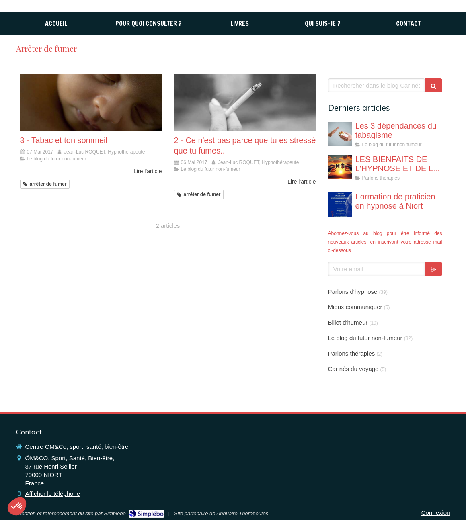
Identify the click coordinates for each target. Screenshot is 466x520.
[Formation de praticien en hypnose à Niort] (340, 204)
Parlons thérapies (351, 353)
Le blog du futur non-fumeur (365, 337)
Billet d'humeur (348, 322)
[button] (17, 506)
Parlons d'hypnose (353, 291)
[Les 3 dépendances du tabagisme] (340, 134)
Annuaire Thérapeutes (243, 513)
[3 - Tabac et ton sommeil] (91, 102)
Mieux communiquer (355, 306)
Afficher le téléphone (52, 493)
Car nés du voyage (353, 368)
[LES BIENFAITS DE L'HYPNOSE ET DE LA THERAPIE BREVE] (340, 167)
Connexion (435, 512)
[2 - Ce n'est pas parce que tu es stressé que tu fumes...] (245, 102)
